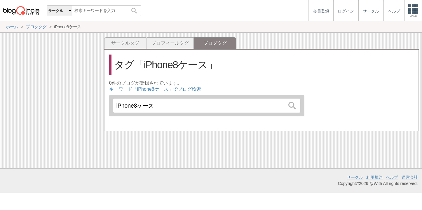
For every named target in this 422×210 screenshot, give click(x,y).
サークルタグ (125, 43)
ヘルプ (392, 177)
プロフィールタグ (170, 43)
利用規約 (374, 177)
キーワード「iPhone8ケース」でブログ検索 (155, 89)
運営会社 (410, 177)
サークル (355, 177)
